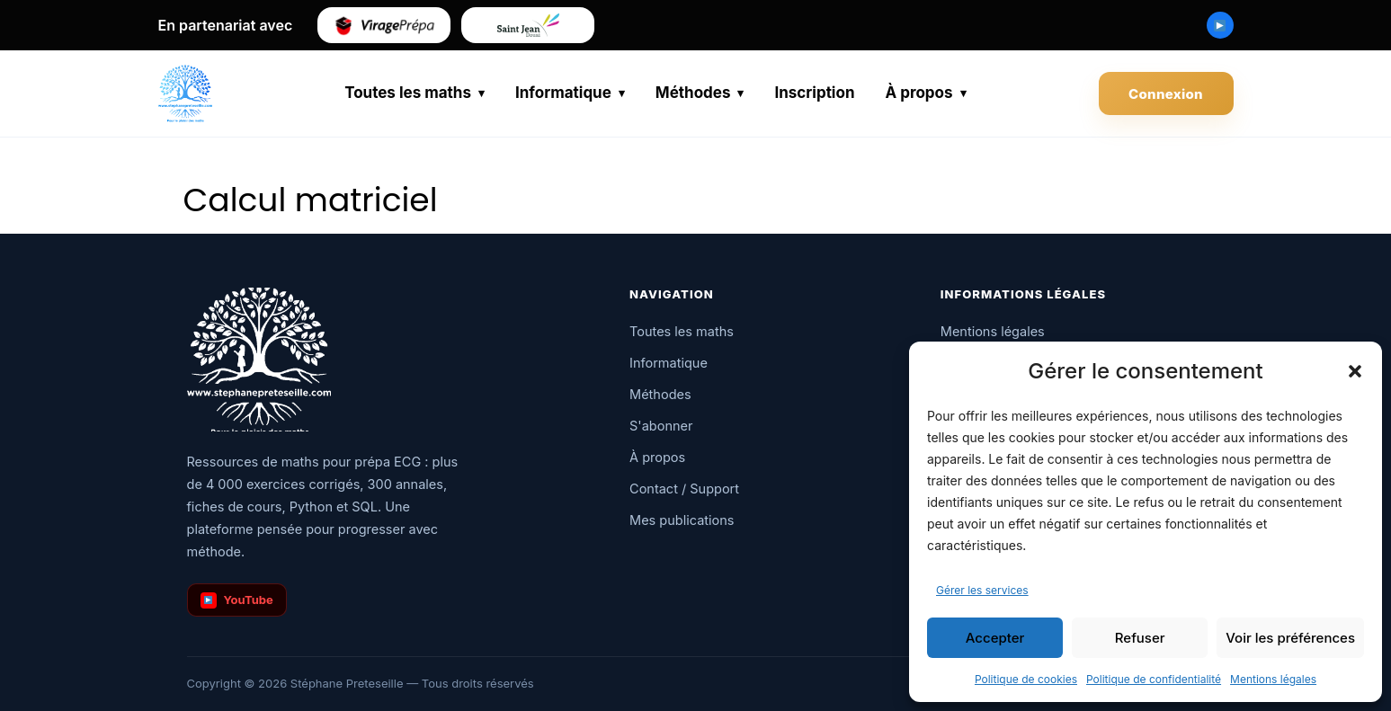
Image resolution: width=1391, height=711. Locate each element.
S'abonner (660, 425)
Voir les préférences (1290, 637)
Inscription (814, 93)
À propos (918, 93)
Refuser (1140, 637)
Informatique (563, 93)
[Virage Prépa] (383, 25)
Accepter (995, 637)
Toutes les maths (407, 93)
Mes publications (681, 520)
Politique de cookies (1026, 679)
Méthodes (693, 93)
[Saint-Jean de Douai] (527, 25)
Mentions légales (1273, 679)
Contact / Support (684, 488)
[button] (1355, 371)
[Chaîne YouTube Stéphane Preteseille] (1220, 25)
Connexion (1165, 93)
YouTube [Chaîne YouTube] (237, 600)
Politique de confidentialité (1153, 679)
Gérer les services (982, 590)
